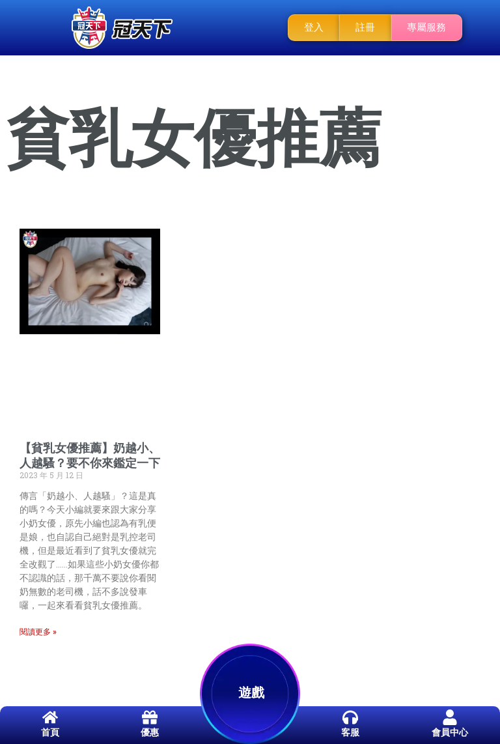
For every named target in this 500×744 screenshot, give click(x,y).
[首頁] (50, 717)
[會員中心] (450, 717)
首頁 (50, 732)
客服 (350, 732)
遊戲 (251, 692)
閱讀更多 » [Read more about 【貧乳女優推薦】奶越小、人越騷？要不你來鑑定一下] (38, 632)
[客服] (350, 717)
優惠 (150, 732)
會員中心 (450, 732)
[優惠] (150, 717)
